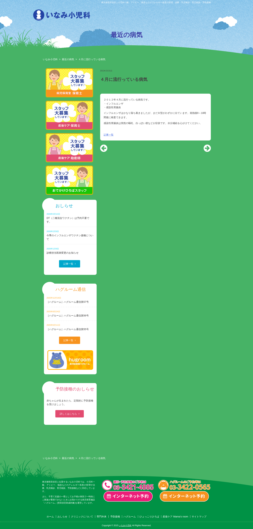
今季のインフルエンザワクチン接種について (70, 235)
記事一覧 (108, 134)
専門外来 (139, 16)
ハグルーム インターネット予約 (184, 496)
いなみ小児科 (50, 59)
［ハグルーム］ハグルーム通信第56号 (70, 313)
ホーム (50, 516)
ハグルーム (175, 16)
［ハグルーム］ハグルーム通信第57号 (70, 299)
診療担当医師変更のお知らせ (70, 250)
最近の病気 (68, 59)
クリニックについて (121, 16)
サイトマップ (199, 516)
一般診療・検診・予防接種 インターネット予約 (128, 496)
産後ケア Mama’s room (211, 16)
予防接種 (157, 16)
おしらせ (103, 16)
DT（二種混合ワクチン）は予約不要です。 (70, 218)
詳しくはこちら (68, 413)
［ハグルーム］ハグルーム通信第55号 (70, 327)
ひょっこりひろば (193, 16)
